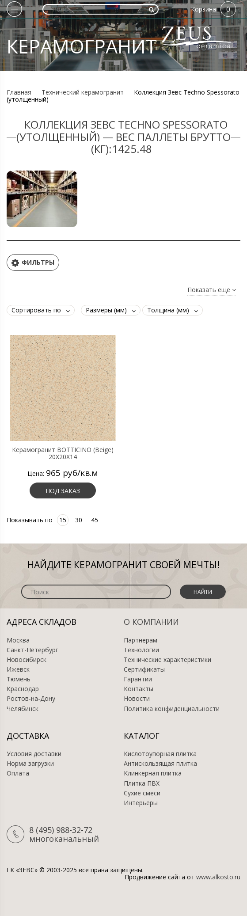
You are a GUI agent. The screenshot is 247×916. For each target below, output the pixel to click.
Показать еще (211, 290)
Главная (19, 92)
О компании (151, 621)
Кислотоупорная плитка (160, 753)
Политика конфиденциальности (172, 708)
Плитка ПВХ (142, 783)
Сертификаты (144, 669)
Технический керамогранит (83, 92)
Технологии (141, 650)
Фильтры (32, 262)
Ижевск (18, 669)
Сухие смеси (142, 793)
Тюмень (18, 679)
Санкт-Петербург (32, 650)
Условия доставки (34, 753)
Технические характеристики (167, 659)
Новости (137, 698)
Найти (203, 592)
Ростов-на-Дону (31, 698)
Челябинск (22, 708)
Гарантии (138, 679)
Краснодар (23, 688)
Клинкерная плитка (153, 773)
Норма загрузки (30, 763)
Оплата (18, 773)
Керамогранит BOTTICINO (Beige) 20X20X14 (63, 453)
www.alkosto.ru (218, 877)
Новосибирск (26, 659)
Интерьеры (141, 802)
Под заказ (63, 491)
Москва (18, 640)
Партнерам (140, 640)
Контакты (138, 688)
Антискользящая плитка (160, 763)
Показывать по (30, 520)
